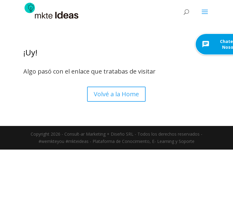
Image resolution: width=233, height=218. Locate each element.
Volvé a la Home (116, 94)
